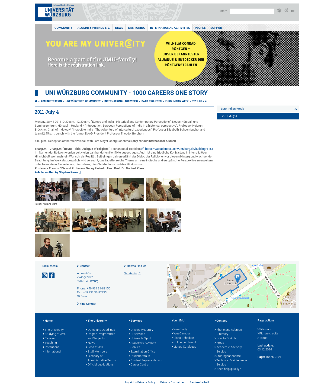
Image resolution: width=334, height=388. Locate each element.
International (52, 352)
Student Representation (145, 361)
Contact (85, 266)
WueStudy (179, 329)
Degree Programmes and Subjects (100, 336)
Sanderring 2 (132, 273)
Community (64, 27)
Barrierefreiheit (199, 382)
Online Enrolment (184, 342)
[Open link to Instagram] (45, 276)
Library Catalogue (184, 347)
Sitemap (263, 329)
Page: (261, 357)
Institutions (51, 347)
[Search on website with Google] (252, 11)
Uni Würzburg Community (83, 101)
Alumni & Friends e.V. (93, 27)
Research (50, 339)
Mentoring (136, 27)
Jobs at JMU (95, 347)
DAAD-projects (151, 101)
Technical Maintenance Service (231, 363)
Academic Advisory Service (142, 345)
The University (53, 330)
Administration (51, 101)
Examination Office (142, 352)
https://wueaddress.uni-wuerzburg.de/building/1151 (179, 149)
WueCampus (181, 334)
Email (84, 296)
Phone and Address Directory (228, 332)
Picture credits (267, 334)
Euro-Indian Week (177, 101)
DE (293, 11)
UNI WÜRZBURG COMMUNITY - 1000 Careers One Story (126, 92)
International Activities (170, 27)
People (200, 27)
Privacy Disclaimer (172, 382)
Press (219, 343)
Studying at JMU (54, 334)
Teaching (50, 343)
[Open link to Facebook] (52, 276)
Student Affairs (139, 356)
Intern (223, 11)
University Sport (140, 339)
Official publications (100, 365)
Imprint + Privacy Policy (140, 382)
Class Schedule (183, 338)
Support (217, 27)
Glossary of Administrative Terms (101, 358)
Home (48, 321)
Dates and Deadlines (100, 330)
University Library (141, 330)
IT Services (137, 334)
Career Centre (138, 365)
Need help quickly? (228, 369)
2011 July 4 (199, 101)
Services (135, 321)
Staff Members (96, 352)
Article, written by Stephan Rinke (56, 172)
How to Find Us (136, 266)
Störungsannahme (228, 356)
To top (262, 338)
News (119, 27)
